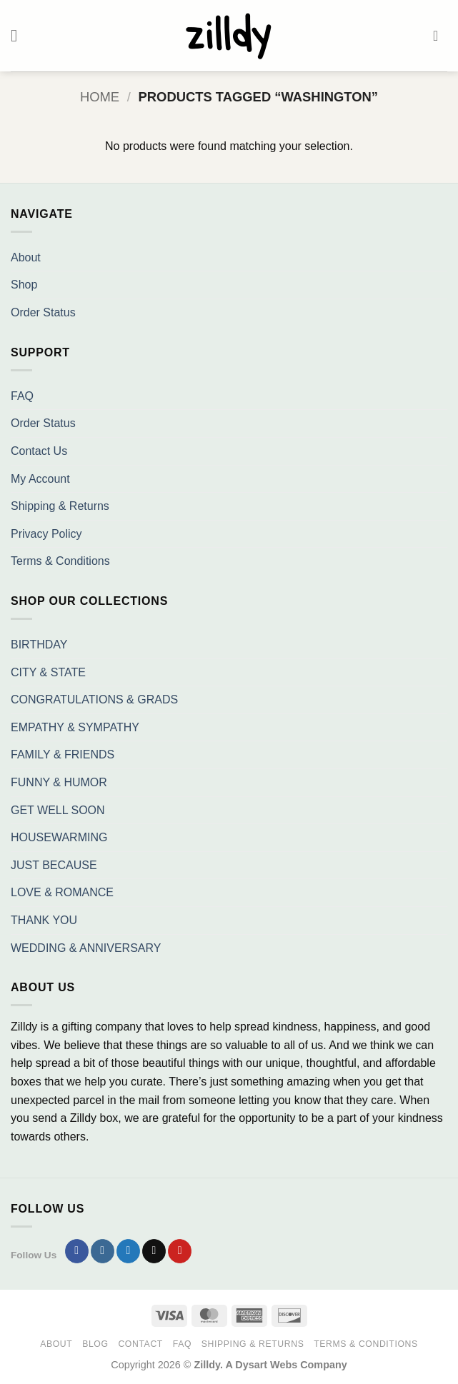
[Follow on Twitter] (128, 1251)
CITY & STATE (48, 672)
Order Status (43, 312)
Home (99, 96)
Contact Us (39, 451)
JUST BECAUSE (54, 865)
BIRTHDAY (39, 644)
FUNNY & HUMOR (59, 782)
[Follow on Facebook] (77, 1251)
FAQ (22, 396)
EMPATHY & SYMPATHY (75, 727)
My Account (40, 479)
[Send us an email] (154, 1251)
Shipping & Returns (60, 506)
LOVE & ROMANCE (62, 892)
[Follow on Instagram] (102, 1251)
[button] (19, 35)
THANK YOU (44, 920)
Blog (95, 1344)
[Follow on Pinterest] (179, 1251)
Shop (24, 285)
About (26, 257)
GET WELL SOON (58, 810)
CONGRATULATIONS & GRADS (94, 699)
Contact (140, 1344)
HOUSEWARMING (59, 837)
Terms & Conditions (60, 561)
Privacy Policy (46, 534)
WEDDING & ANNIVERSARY (86, 948)
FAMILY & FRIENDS (62, 754)
